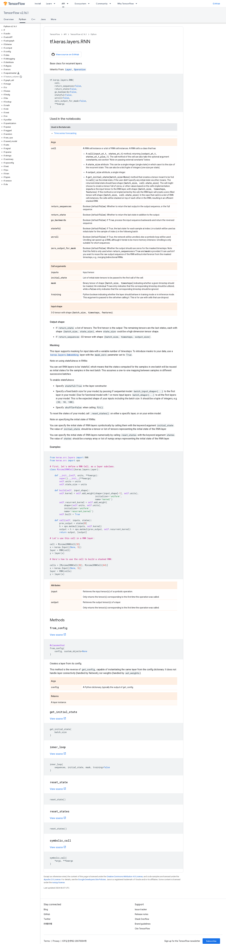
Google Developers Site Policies (92, 879)
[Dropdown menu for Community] (111, 3)
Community (102, 3)
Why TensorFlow (125, 3)
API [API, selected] (63, 3)
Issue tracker (141, 909)
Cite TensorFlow (142, 928)
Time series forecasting (65, 133)
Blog (46, 909)
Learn (49, 3)
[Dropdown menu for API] (68, 3)
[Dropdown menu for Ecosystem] (89, 3)
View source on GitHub (65, 54)
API (65, 34)
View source (56, 634)
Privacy (56, 941)
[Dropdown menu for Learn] (55, 3)
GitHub (216, 3)
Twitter (47, 919)
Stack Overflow (142, 919)
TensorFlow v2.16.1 (16, 13)
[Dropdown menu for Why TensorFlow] (137, 3)
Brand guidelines (143, 924)
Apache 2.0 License (52, 879)
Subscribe (211, 941)
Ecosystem (80, 3)
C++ (33, 19)
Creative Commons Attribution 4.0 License (125, 876)
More (53, 19)
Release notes (141, 914)
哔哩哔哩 (48, 924)
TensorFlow (55, 34)
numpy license (58, 882)
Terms (47, 941)
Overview (9, 19)
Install (38, 3)
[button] (19, 30)
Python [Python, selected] (22, 19)
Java (43, 19)
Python (94, 34)
